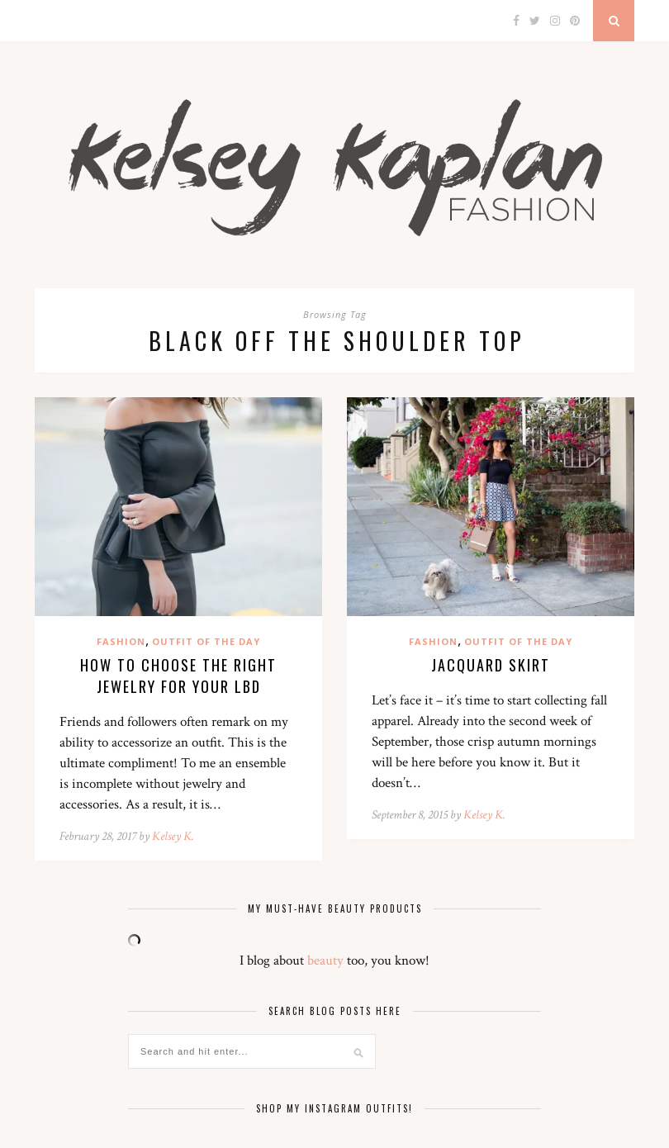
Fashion (121, 641)
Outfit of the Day (206, 641)
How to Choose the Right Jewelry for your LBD (178, 675)
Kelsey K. (173, 836)
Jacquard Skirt (490, 665)
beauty (325, 960)
